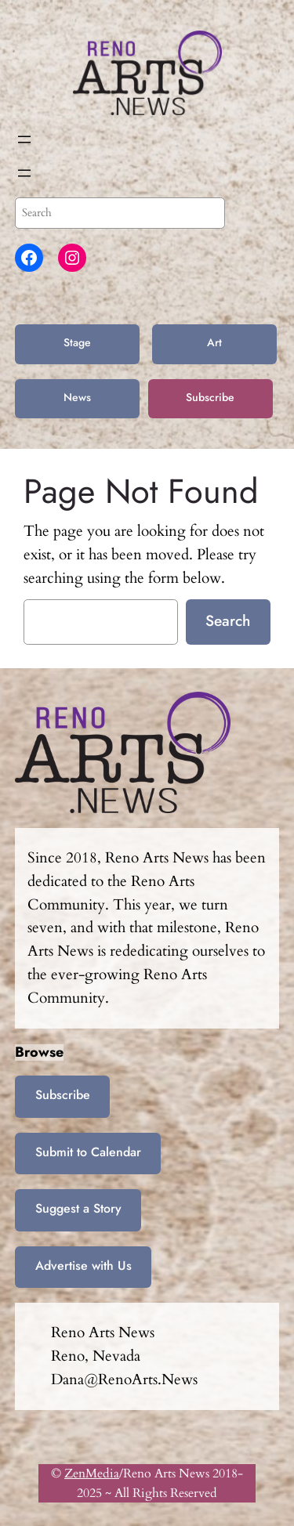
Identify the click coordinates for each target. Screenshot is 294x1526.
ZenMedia (91, 1473)
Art (214, 342)
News (77, 397)
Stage (77, 342)
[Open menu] (24, 139)
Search (227, 620)
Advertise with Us (83, 1266)
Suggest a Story (78, 1208)
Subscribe (210, 397)
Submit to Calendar (88, 1152)
